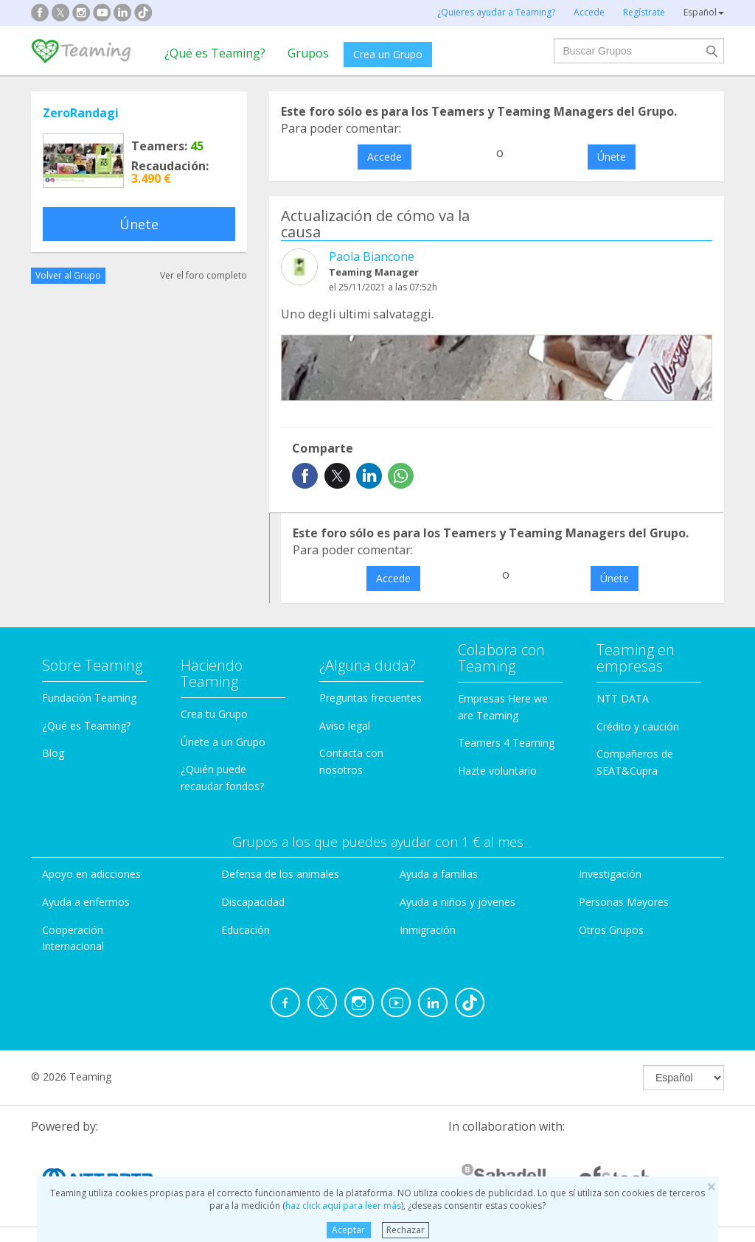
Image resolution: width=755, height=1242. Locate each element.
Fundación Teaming (89, 698)
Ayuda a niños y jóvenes (457, 902)
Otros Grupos (611, 930)
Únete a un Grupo (223, 742)
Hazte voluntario (497, 771)
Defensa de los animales (280, 874)
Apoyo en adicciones (91, 874)
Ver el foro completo (203, 275)
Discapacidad (253, 902)
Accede (384, 157)
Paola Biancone (371, 256)
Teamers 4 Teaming (506, 743)
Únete (139, 224)
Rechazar (405, 1230)
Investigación (610, 874)
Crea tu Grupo (214, 714)
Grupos (308, 53)
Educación (245, 930)
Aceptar (348, 1230)
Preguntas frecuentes (370, 698)
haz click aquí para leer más (343, 1205)
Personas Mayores (624, 902)
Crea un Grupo (387, 54)
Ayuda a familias (439, 874)
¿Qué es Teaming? (214, 53)
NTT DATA (622, 698)
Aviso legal (344, 726)
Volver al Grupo (68, 275)
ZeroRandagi (81, 113)
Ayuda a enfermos (86, 902)
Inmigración (428, 930)
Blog (53, 753)
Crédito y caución (637, 726)
